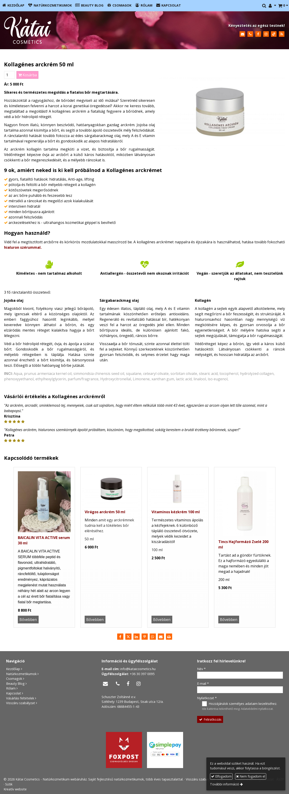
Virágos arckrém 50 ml (105, 511)
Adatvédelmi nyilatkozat (257, 709)
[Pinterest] (144, 636)
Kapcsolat (13, 693)
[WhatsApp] (152, 636)
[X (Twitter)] (128, 636)
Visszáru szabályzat (20, 703)
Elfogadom (221, 776)
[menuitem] (13, 5)
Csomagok (14, 678)
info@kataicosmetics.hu (138, 669)
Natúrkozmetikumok (21, 674)
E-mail (203, 683)
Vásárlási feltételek (20, 698)
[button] (283, 5)
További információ (224, 784)
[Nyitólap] (68, 30)
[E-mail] (242, 34)
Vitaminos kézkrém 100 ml (175, 511)
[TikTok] (273, 34)
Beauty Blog (15, 683)
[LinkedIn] (136, 636)
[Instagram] (266, 34)
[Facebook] (258, 34)
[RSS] (281, 34)
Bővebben (28, 619)
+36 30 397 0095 (142, 674)
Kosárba (27, 74)
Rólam (11, 688)
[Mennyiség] (9, 75)
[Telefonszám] (250, 34)
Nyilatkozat (207, 698)
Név (201, 669)
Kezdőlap (13, 669)
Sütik (8, 784)
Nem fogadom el (250, 776)
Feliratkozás (210, 719)
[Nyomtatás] (168, 636)
